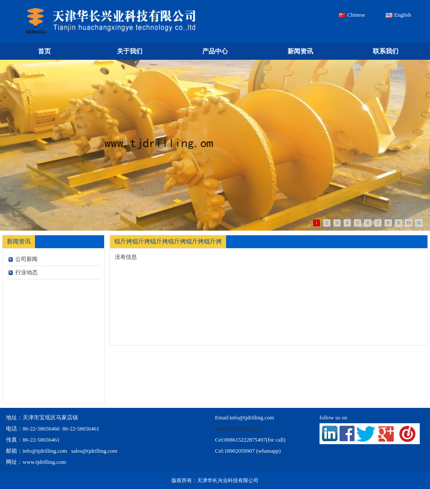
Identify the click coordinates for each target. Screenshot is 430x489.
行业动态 (26, 272)
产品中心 (215, 51)
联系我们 (385, 51)
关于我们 (129, 51)
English (402, 15)
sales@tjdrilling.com (238, 428)
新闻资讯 (300, 51)
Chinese (356, 15)
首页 (44, 51)
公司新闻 (26, 259)
